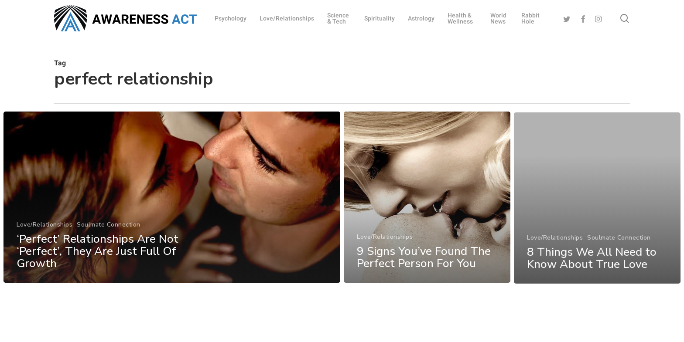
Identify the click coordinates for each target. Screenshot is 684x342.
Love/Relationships (44, 227)
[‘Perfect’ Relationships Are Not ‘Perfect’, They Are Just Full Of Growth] (171, 200)
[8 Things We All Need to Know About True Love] (597, 216)
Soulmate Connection (108, 227)
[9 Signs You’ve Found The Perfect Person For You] (427, 206)
